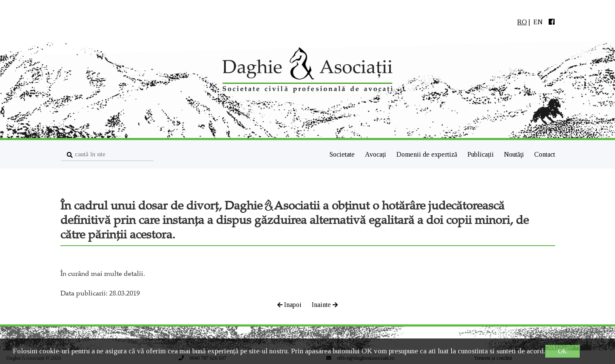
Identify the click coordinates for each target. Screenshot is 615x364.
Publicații (481, 154)
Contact (544, 154)
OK (562, 351)
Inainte (325, 304)
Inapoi (290, 304)
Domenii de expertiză (427, 154)
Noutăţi (515, 154)
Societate (342, 154)
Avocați (376, 154)
